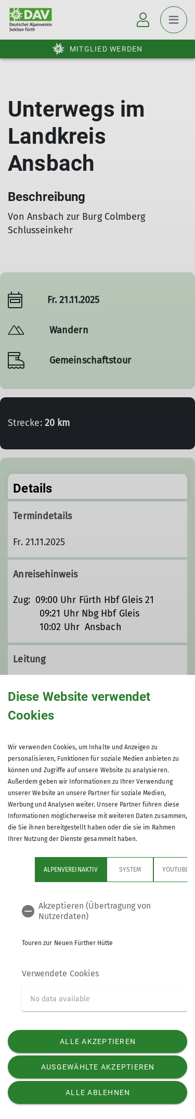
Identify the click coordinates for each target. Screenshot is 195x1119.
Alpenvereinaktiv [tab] (71, 869)
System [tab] (130, 869)
